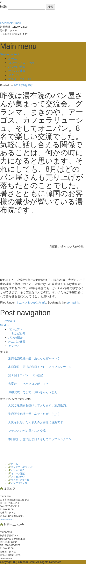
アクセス (14, 75)
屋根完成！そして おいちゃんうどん (32, 392)
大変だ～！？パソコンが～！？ (28, 383)
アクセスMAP (17, 476)
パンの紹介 (15, 337)
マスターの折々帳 (19, 79)
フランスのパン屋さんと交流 (27, 430)
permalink (72, 302)
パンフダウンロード (20, 483)
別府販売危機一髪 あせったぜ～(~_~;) (33, 358)
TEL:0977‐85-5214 (9, 503)
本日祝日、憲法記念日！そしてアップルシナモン (40, 366)
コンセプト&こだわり (21, 467)
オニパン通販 (17, 71)
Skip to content (9, 54)
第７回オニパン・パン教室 (25, 375)
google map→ (7, 519)
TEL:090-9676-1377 (10, 545)
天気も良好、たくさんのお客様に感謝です (35, 422)
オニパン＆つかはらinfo (31, 302)
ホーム (12, 58)
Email (17, 23)
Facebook (6, 23)
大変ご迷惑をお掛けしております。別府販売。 (38, 405)
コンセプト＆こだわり (22, 62)
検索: (3, 6)
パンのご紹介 (17, 66)
